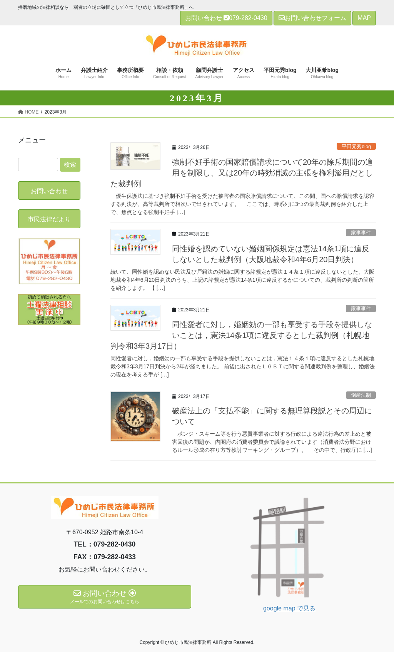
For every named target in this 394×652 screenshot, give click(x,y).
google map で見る (289, 608)
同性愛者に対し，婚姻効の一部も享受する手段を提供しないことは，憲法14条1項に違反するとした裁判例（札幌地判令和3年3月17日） (241, 335)
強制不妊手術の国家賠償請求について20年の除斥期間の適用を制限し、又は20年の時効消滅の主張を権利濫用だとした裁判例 (241, 173)
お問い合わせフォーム (312, 18)
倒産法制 (361, 395)
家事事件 (361, 233)
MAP (364, 18)
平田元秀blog (356, 146)
